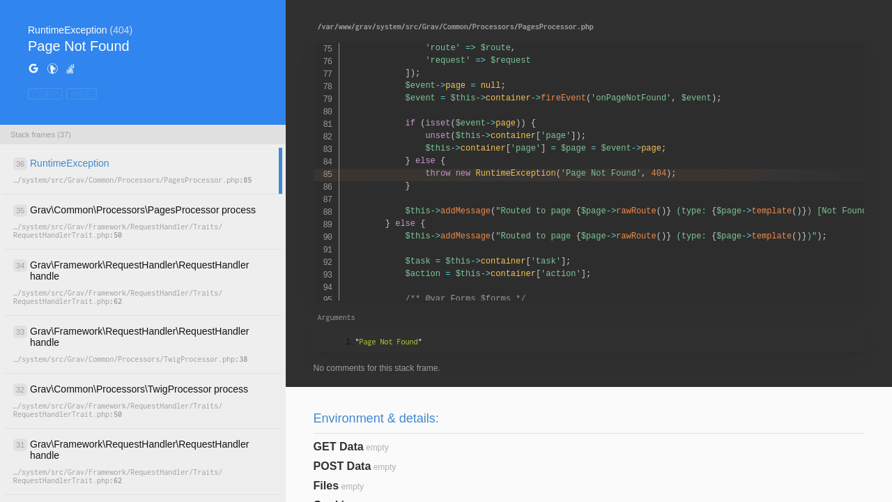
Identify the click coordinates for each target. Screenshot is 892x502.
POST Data (342, 466)
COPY (45, 94)
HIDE (81, 94)
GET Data (339, 446)
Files (326, 486)
